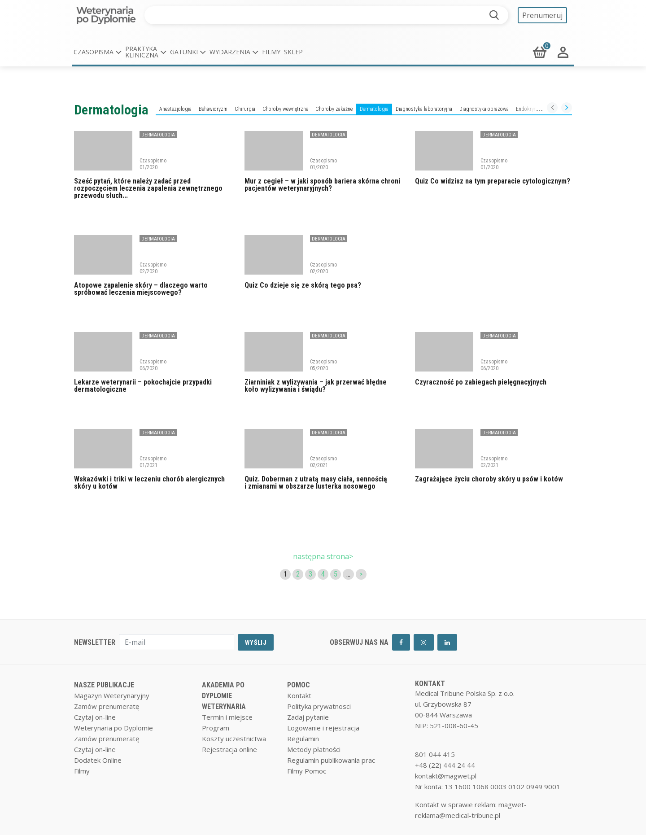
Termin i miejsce (227, 717)
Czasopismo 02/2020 (153, 268)
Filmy (271, 52)
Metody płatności (313, 749)
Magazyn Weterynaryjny (111, 695)
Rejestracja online (229, 749)
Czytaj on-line (95, 717)
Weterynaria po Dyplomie (113, 727)
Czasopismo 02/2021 (323, 461)
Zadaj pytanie (308, 717)
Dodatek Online (98, 760)
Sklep (293, 52)
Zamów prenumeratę (106, 706)
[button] (97, 52)
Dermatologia (374, 109)
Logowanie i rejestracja (323, 727)
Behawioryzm (213, 109)
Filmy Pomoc (306, 770)
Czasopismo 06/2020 (153, 364)
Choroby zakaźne (334, 109)
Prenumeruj (542, 15)
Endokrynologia (533, 109)
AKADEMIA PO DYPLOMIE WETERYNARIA (224, 696)
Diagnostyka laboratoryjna (424, 109)
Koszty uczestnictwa (234, 738)
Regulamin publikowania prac (331, 760)
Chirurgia (245, 109)
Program (215, 727)
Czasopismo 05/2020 (323, 364)
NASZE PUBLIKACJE (104, 685)
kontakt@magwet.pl (445, 775)
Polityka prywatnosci (319, 706)
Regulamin (303, 738)
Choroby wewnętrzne (285, 109)
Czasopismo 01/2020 (153, 163)
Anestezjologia (175, 109)
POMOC (298, 685)
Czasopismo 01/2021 (153, 461)
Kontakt (299, 695)
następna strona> (323, 556)
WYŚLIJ (255, 642)
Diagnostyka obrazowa (484, 109)
